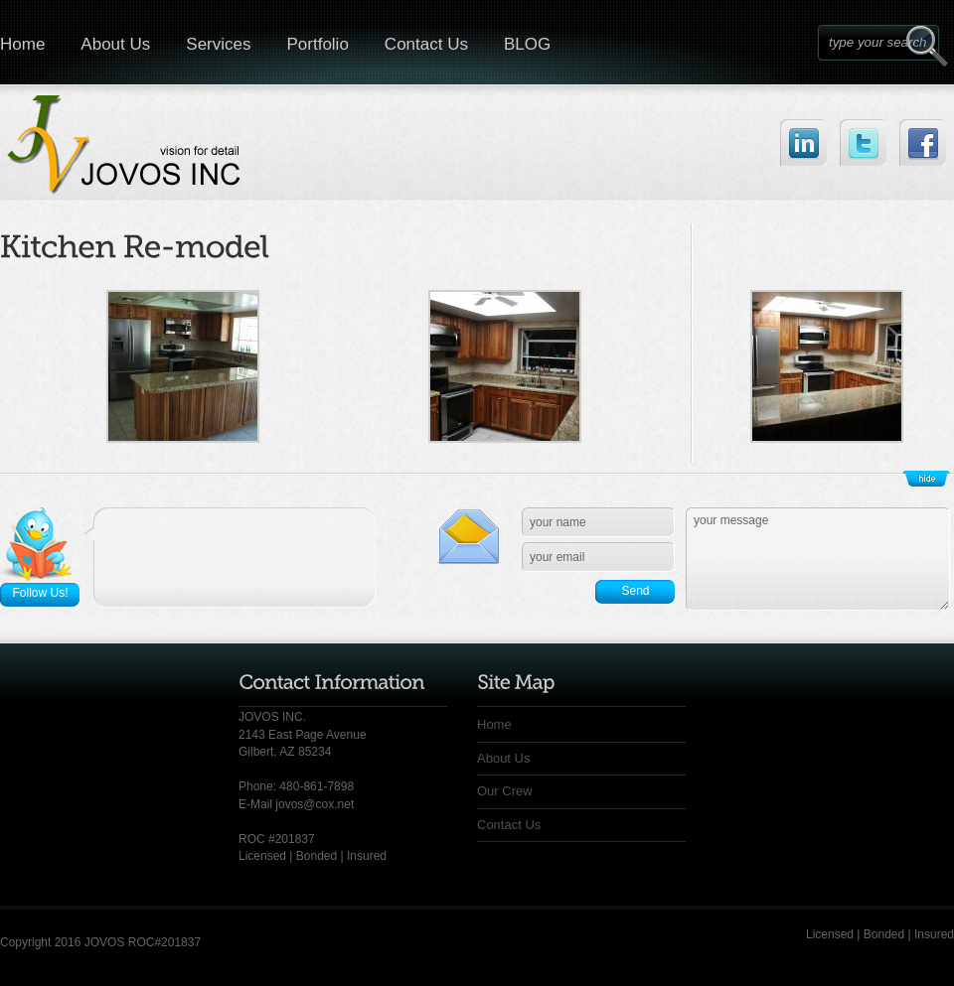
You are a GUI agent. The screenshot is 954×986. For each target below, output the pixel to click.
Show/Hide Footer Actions (926, 479)
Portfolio (317, 44)
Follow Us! (40, 593)
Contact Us (426, 44)
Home (494, 724)
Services (218, 44)
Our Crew (505, 790)
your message (818, 559)
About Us (115, 44)
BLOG (527, 44)
